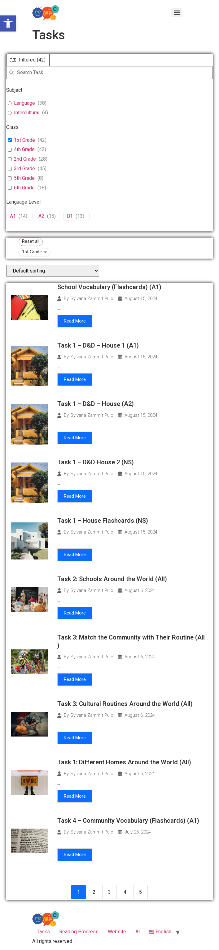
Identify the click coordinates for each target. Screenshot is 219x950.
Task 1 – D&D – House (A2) (95, 403)
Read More (75, 321)
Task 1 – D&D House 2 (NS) (95, 462)
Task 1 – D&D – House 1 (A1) (98, 345)
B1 (70, 216)
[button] (8, 23)
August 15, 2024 (141, 298)
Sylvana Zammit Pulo (91, 298)
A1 (13, 216)
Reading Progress (79, 932)
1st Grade (24, 140)
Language (24, 103)
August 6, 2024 (140, 590)
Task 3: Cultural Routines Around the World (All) (125, 703)
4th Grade (24, 149)
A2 (41, 216)
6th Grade (24, 188)
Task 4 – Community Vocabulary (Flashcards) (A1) (128, 820)
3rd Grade (24, 168)
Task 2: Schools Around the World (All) (112, 579)
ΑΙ (137, 932)
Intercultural (26, 113)
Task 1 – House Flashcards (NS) (102, 520)
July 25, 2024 (138, 832)
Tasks (43, 932)
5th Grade (24, 178)
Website (117, 932)
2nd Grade (25, 159)
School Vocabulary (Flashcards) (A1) (110, 287)
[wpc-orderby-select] (52, 271)
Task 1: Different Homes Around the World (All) (124, 762)
